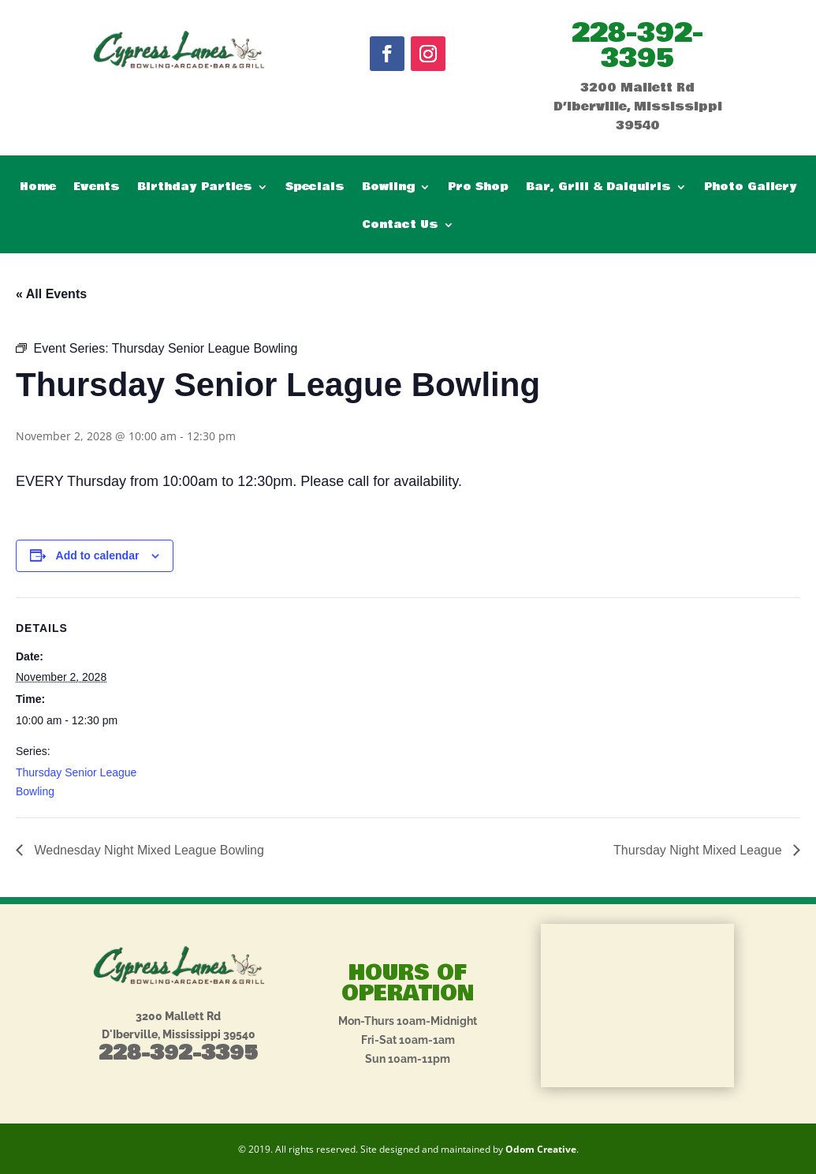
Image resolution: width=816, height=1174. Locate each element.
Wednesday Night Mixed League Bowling (147, 850)
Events (96, 188)
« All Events (51, 294)
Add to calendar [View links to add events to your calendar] (98, 555)
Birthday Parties (194, 188)
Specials (315, 188)
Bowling (388, 188)
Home (38, 188)
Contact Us (400, 226)
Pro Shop (478, 188)
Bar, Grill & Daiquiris (598, 188)
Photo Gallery (750, 188)
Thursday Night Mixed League (699, 850)
